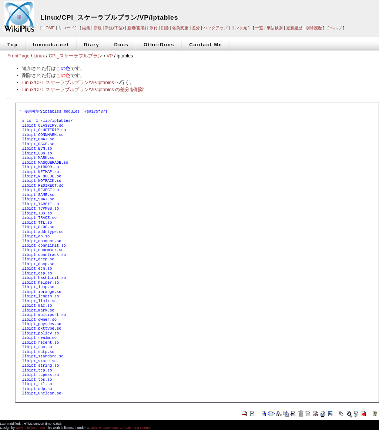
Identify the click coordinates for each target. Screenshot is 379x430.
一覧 (259, 28)
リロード (66, 28)
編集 (86, 28)
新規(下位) (114, 28)
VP (110, 56)
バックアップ (215, 28)
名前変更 (180, 28)
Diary (92, 44)
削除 (165, 28)
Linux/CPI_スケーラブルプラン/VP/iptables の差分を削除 (83, 89)
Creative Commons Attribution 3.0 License (120, 428)
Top (12, 44)
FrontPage (18, 56)
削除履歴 (314, 28)
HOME (49, 28)
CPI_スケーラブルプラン (76, 56)
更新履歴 (294, 28)
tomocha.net (51, 44)
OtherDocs (159, 44)
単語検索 (274, 28)
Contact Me (205, 44)
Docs (121, 44)
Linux (39, 56)
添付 (154, 28)
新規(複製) (136, 28)
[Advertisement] (276, 12)
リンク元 (239, 28)
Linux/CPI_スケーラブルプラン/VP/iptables (109, 17)
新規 (98, 28)
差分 (196, 28)
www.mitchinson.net (30, 428)
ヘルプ (336, 28)
